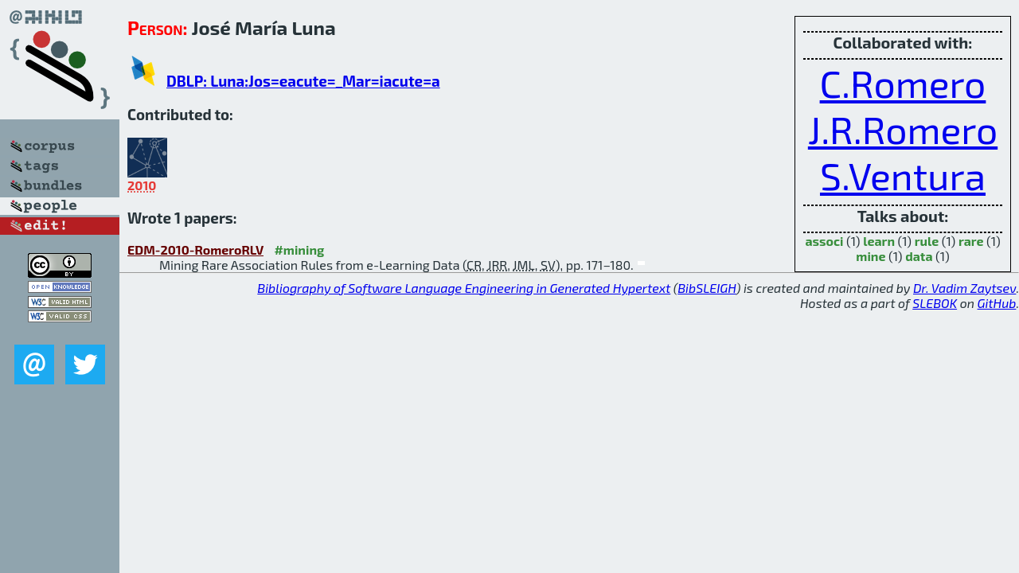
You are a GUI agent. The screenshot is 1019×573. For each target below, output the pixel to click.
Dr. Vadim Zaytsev (964, 287)
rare (971, 240)
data (918, 255)
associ (824, 240)
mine (870, 255)
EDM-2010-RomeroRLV (195, 249)
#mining (299, 249)
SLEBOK (934, 302)
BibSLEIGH (706, 287)
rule (927, 240)
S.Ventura (903, 175)
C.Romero (903, 83)
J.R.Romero (903, 129)
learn (879, 240)
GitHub (997, 302)
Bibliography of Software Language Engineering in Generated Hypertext (463, 287)
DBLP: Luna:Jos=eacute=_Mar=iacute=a (303, 81)
